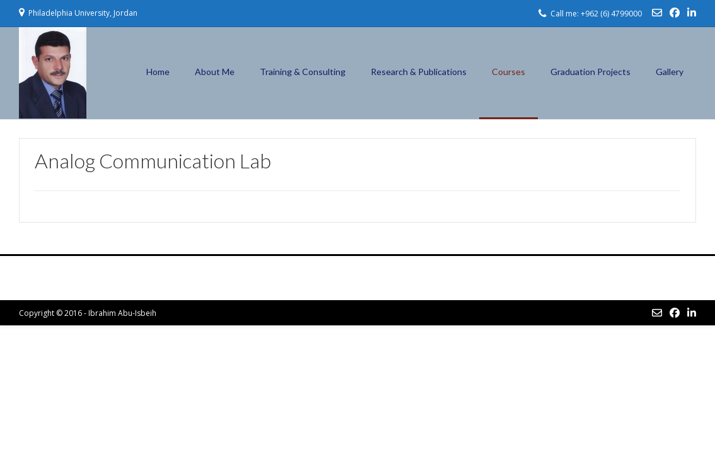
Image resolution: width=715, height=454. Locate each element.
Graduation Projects (590, 71)
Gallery (669, 71)
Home (158, 71)
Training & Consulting (303, 71)
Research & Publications (419, 71)
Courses (508, 71)
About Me (215, 71)
